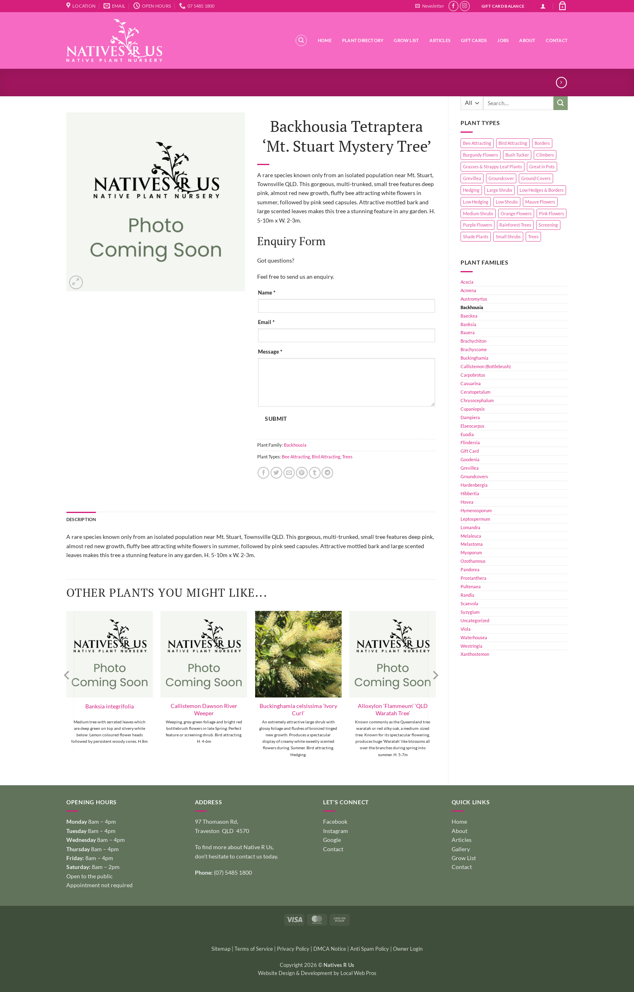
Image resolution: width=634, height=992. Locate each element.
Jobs (503, 40)
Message (270, 352)
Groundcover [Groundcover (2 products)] (501, 178)
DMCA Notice (329, 949)
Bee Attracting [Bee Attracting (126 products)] (477, 143)
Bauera (468, 332)
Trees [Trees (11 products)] (533, 236)
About (527, 40)
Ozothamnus (473, 561)
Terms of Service (254, 949)
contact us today (256, 856)
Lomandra (470, 527)
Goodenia (470, 459)
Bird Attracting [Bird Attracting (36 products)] (513, 143)
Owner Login (408, 949)
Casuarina (471, 383)
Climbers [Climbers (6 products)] (545, 154)
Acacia (467, 281)
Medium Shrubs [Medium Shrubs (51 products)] (478, 213)
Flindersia (470, 442)
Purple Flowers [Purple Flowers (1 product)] (477, 224)
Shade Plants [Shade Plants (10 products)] (475, 236)
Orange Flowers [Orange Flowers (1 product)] (516, 213)
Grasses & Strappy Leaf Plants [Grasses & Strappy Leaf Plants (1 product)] (492, 166)
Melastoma (472, 544)
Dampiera (470, 417)
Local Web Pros (358, 973)
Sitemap (220, 949)
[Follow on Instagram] (465, 6)
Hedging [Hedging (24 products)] (471, 190)
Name (266, 293)
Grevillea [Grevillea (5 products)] (472, 178)
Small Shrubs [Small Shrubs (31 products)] (508, 236)
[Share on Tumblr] (315, 473)
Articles (439, 40)
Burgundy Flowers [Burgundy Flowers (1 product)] (480, 154)
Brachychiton (473, 340)
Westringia (471, 646)
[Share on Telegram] (327, 473)
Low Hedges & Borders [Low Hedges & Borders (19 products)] (542, 190)
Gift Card (470, 451)
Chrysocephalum (477, 400)
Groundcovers (474, 476)
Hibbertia (470, 493)
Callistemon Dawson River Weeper (204, 709)
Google (332, 839)
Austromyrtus (474, 298)
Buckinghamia (474, 357)
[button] (429, 6)
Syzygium (470, 612)
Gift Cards (474, 40)
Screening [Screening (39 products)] (548, 224)
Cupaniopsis (473, 408)
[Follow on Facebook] (453, 6)
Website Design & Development (295, 973)
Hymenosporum (476, 510)
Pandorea (470, 569)
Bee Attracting (296, 456)
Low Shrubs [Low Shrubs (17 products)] (507, 201)
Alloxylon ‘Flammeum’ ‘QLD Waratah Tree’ (393, 709)
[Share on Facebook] (263, 473)
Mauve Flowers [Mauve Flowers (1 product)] (540, 201)
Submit (276, 418)
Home (325, 40)
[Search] (301, 40)
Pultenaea (471, 586)
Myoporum (471, 552)
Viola (466, 629)
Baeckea (469, 315)
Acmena (468, 290)
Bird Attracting (326, 456)
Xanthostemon (475, 654)
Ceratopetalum (475, 391)
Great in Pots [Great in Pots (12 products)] (542, 166)
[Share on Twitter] (276, 473)
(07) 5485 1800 (233, 872)
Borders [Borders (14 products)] (542, 143)
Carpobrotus (473, 374)
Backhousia (472, 307)
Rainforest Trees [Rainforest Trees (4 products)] (515, 224)
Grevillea (470, 468)
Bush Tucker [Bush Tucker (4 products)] (517, 154)
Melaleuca (471, 535)
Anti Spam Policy (369, 949)
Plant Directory (362, 40)
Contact (557, 40)
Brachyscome (474, 349)
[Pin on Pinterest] (302, 473)
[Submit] (561, 103)
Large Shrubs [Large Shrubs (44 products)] (499, 190)
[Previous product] (561, 82)
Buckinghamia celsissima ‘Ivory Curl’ (298, 709)
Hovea (467, 501)
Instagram (335, 830)
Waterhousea (474, 637)
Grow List (406, 40)
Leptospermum (475, 518)
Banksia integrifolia (109, 706)
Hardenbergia (474, 485)
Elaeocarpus (472, 425)
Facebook (335, 821)
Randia (467, 595)
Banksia (468, 324)
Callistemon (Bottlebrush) (486, 366)
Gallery (461, 849)
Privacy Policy (293, 949)
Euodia (467, 434)
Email (266, 322)
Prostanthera (473, 578)
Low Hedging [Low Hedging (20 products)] (475, 201)
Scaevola (469, 603)
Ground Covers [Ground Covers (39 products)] (536, 178)
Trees (347, 456)
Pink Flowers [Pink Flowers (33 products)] (551, 213)
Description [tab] (81, 519)
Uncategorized (475, 620)
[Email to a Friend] (289, 473)
